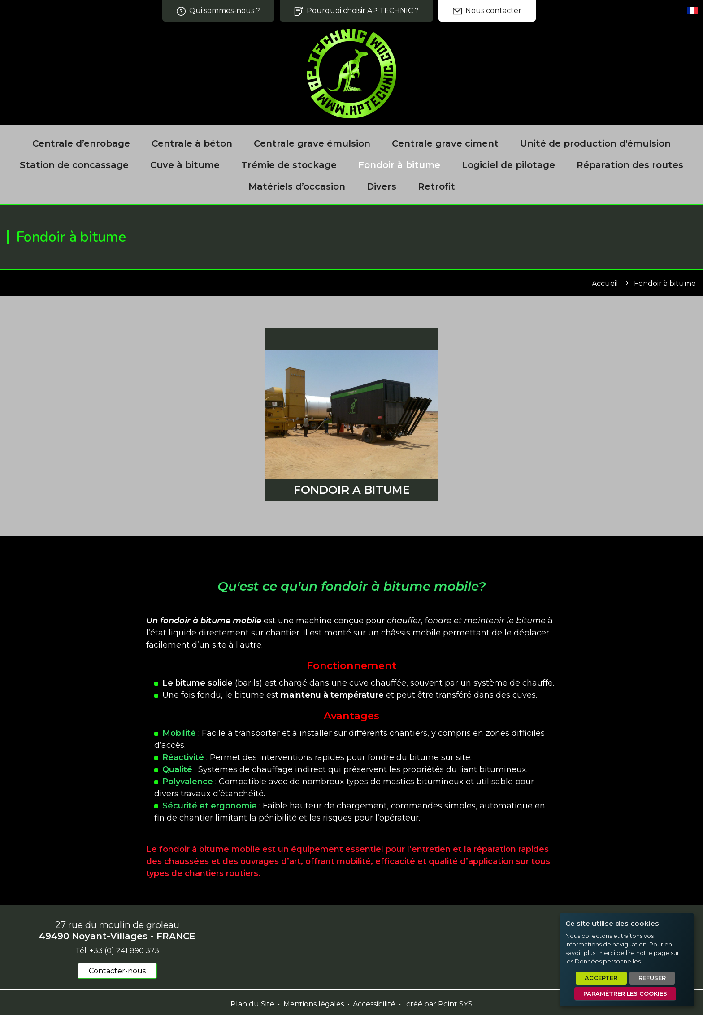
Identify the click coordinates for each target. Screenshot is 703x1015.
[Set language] (692, 11)
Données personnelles (608, 961)
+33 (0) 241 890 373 (124, 950)
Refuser (652, 978)
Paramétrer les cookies (625, 993)
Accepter (601, 978)
